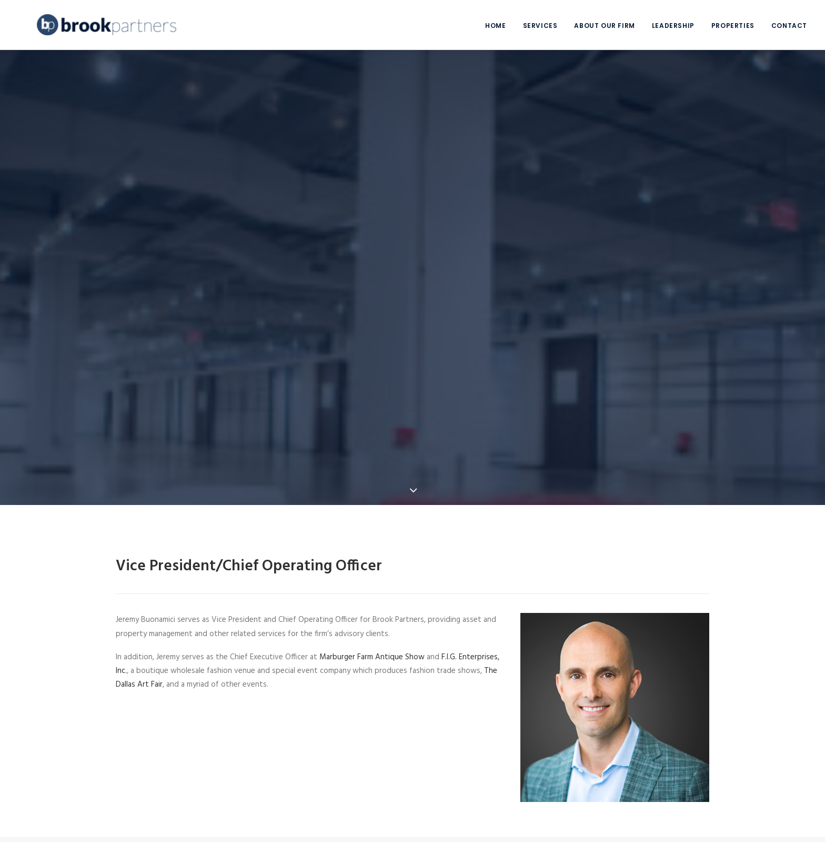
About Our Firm (604, 25)
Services (540, 25)
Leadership (673, 25)
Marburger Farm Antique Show (372, 641)
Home (495, 25)
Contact (789, 25)
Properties (732, 25)
